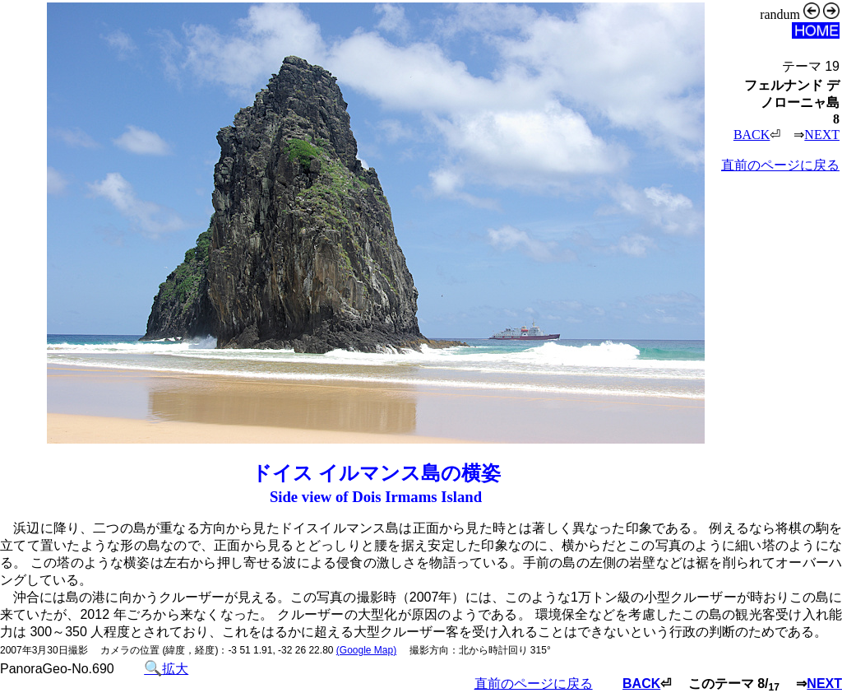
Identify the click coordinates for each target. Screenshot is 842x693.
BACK (751, 135)
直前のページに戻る (780, 165)
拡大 (166, 669)
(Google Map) (366, 650)
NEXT (822, 135)
